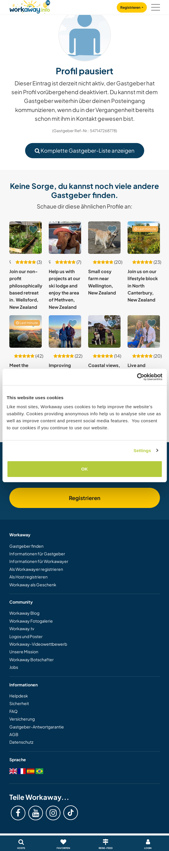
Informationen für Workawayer (38, 561)
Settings (142, 450)
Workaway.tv (21, 628)
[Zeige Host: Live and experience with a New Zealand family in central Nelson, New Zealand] (144, 331)
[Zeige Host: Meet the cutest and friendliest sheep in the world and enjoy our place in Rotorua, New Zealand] (25, 331)
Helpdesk (18, 695)
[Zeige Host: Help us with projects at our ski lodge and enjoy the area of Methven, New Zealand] (65, 237)
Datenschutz (21, 742)
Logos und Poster (26, 636)
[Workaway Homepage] (29, 6)
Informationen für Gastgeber (37, 553)
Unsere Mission (23, 651)
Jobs (13, 667)
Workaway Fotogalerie (31, 620)
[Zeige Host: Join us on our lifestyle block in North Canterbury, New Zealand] (144, 237)
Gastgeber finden (26, 546)
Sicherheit (19, 703)
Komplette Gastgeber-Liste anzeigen (85, 150)
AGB (13, 734)
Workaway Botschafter (31, 659)
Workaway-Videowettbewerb (38, 644)
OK (84, 468)
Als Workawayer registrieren (36, 569)
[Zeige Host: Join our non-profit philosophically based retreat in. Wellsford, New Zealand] (25, 237)
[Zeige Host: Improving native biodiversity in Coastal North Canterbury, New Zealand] (65, 331)
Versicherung (22, 718)
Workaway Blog (24, 613)
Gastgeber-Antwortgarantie (36, 726)
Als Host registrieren (28, 576)
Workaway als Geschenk (32, 584)
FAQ (13, 711)
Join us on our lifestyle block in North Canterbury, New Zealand (143, 285)
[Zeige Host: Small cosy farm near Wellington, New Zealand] (104, 237)
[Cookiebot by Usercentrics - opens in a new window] (136, 377)
